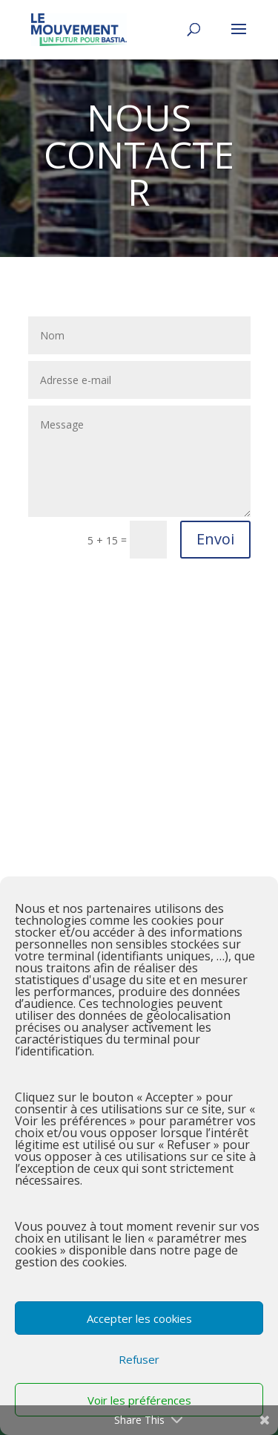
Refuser (139, 1359)
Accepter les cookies (139, 1318)
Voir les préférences (139, 1400)
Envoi (215, 539)
